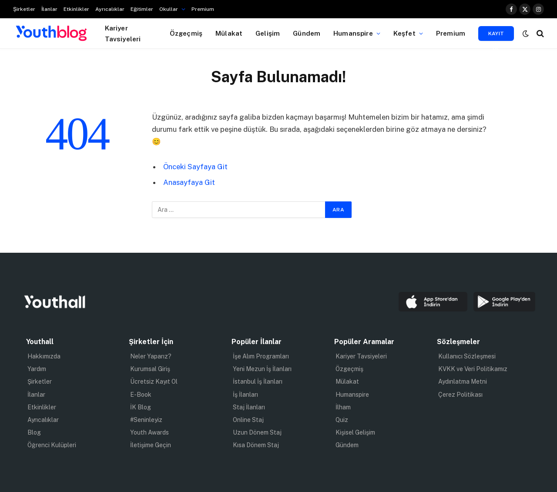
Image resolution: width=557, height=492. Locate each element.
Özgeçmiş (186, 33)
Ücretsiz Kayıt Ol (154, 381)
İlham (343, 407)
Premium (202, 9)
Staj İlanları (249, 407)
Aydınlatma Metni (462, 381)
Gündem (306, 33)
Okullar (168, 9)
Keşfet (404, 33)
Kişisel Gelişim (355, 432)
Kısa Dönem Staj (256, 445)
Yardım (36, 368)
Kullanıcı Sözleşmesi (467, 356)
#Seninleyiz (146, 419)
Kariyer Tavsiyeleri (123, 33)
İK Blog (140, 407)
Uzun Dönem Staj (257, 432)
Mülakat (228, 33)
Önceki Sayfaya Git (195, 166)
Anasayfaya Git (189, 182)
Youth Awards (149, 432)
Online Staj (248, 419)
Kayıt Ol (496, 35)
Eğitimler (142, 9)
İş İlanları (245, 394)
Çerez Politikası (460, 394)
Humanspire (353, 33)
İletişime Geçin (150, 445)
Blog (34, 432)
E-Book (140, 394)
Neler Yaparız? (150, 356)
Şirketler (24, 9)
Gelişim (267, 33)
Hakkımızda (43, 356)
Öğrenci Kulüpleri (51, 445)
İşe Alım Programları (261, 356)
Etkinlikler (76, 9)
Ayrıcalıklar (109, 9)
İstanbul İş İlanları (257, 381)
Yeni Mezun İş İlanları (262, 368)
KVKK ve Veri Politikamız (472, 368)
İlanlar (49, 9)
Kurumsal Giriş (150, 368)
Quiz (342, 419)
